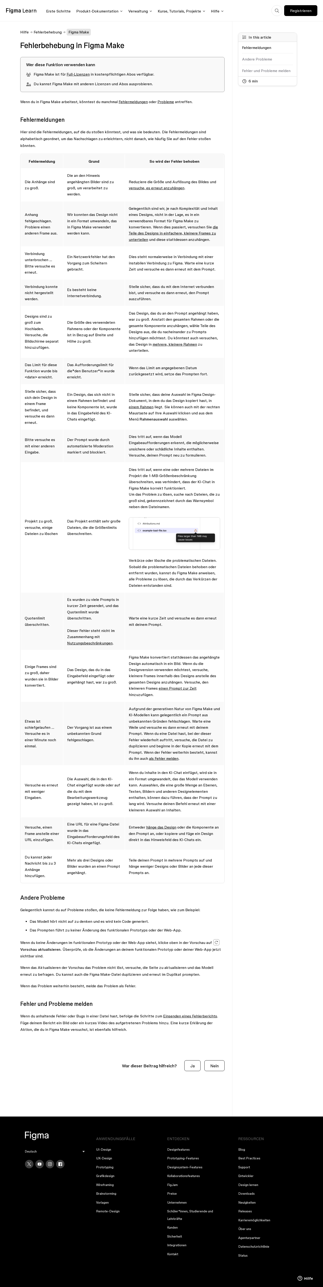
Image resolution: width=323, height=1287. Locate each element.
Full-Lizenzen (78, 74)
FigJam (172, 1185)
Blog (241, 1149)
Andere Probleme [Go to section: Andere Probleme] (257, 59)
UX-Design (104, 1158)
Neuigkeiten (247, 1202)
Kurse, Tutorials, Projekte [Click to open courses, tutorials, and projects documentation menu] (179, 11)
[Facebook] (60, 1164)
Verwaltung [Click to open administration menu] (138, 11)
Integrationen (176, 1245)
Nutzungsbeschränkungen (90, 643)
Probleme (165, 102)
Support (244, 1167)
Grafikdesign (105, 1176)
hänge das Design (161, 827)
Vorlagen (102, 1202)
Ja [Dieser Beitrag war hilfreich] (192, 1066)
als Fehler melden (163, 758)
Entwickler (246, 1176)
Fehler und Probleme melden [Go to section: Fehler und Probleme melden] (266, 71)
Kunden (172, 1227)
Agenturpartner (249, 1238)
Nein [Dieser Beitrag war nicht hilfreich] (214, 1066)
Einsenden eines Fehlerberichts (190, 1016)
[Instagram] (50, 1164)
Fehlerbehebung (48, 32)
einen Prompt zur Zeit (178, 688)
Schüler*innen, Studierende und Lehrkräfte (190, 1215)
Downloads (246, 1193)
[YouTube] (39, 1164)
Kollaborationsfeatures (183, 1176)
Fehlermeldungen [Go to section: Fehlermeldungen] (256, 47)
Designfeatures (178, 1149)
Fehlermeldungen (133, 102)
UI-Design (103, 1149)
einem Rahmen (141, 407)
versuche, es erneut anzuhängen (156, 188)
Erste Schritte (58, 11)
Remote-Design (108, 1211)
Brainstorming (106, 1193)
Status (243, 1255)
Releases (245, 1211)
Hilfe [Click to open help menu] (215, 11)
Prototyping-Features (183, 1158)
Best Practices (249, 1158)
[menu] (55, 1151)
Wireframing (105, 1185)
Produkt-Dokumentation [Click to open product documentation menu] (97, 11)
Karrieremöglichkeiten (254, 1220)
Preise (172, 1193)
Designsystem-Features (184, 1167)
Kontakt (172, 1254)
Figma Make (79, 32)
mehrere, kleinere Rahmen (175, 344)
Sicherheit (174, 1236)
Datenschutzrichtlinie (253, 1246)
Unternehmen (177, 1202)
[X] (29, 1164)
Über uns (244, 1229)
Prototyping (104, 1167)
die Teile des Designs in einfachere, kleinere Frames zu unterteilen (173, 233)
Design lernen (248, 1185)
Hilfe (24, 32)
